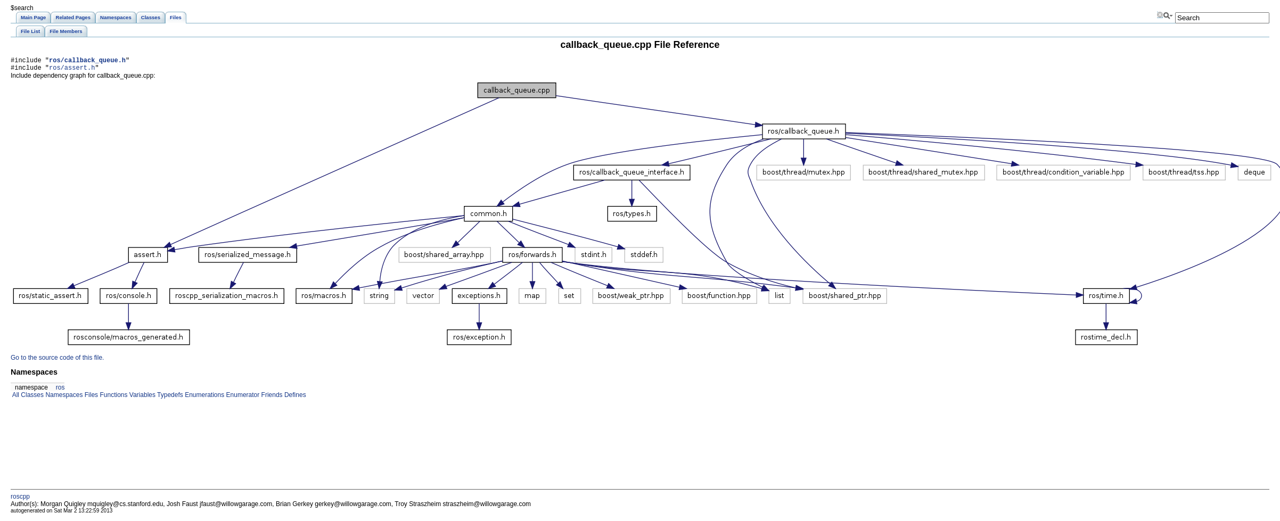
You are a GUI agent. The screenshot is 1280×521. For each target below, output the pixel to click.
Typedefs (169, 398)
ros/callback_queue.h (87, 61)
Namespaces (63, 398)
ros (60, 390)
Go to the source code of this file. (57, 361)
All (15, 398)
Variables (141, 398)
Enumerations (203, 398)
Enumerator (241, 398)
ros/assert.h (72, 70)
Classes (31, 398)
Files (90, 398)
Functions (112, 398)
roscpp (20, 499)
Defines (294, 398)
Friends (270, 398)
